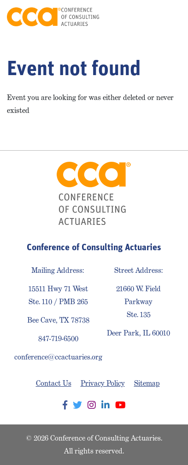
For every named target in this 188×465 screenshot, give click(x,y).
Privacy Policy (103, 383)
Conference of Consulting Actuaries (53, 16)
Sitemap (147, 383)
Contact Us (53, 383)
